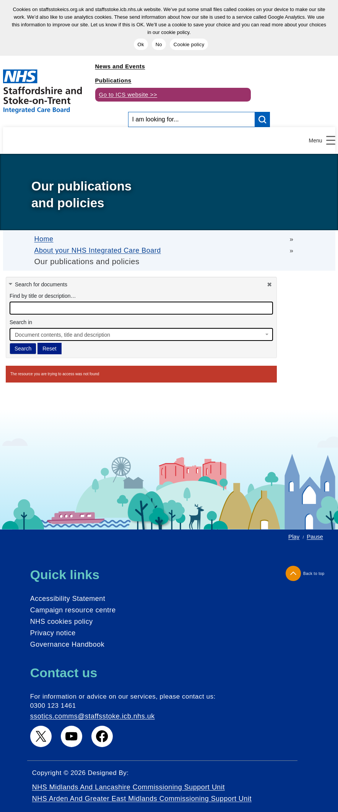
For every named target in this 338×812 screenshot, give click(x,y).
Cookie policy (189, 44)
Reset (49, 348)
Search (23, 348)
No (159, 44)
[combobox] (141, 334)
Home (44, 239)
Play (293, 536)
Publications (113, 80)
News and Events (120, 66)
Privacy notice (53, 633)
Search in (21, 322)
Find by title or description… (43, 296)
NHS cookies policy (61, 621)
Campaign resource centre (73, 610)
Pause (315, 536)
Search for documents (41, 284)
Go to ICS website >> (128, 94)
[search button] (262, 119)
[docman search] (141, 308)
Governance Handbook (67, 644)
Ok (141, 44)
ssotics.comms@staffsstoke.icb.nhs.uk (92, 716)
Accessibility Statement (68, 598)
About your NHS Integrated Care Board (97, 250)
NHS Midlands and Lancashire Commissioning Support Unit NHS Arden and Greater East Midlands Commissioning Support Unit (142, 792)
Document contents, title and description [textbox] (62, 335)
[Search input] (191, 119)
